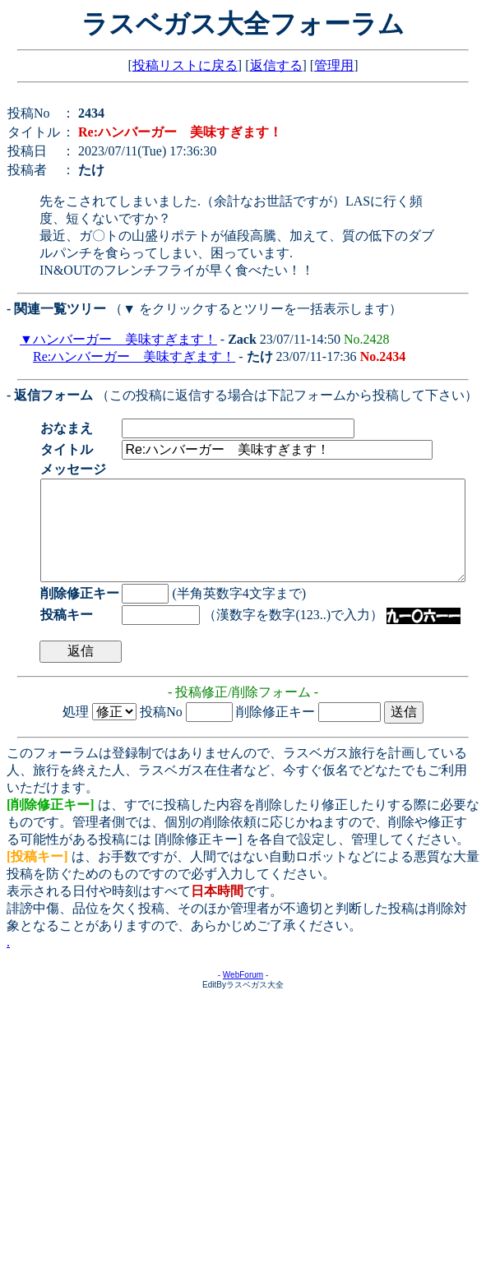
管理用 (334, 65)
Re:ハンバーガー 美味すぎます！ (134, 356)
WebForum (243, 994)
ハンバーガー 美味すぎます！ (125, 339)
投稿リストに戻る (185, 65)
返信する (276, 65)
